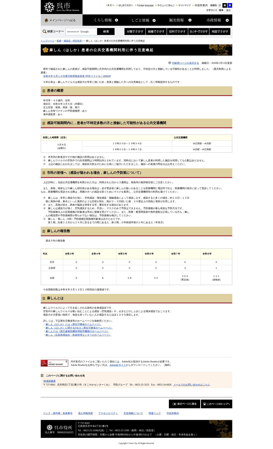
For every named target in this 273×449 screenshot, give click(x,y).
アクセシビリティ (108, 413)
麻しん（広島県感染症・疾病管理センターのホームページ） (78, 334)
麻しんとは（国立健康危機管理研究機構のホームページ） (77, 331)
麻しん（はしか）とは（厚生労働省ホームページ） (74, 324)
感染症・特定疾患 (73, 40)
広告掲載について (133, 413)
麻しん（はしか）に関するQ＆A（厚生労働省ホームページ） (79, 327)
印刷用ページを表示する (185, 63)
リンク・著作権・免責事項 (57, 413)
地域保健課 (49, 381)
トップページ (47, 40)
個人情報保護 (85, 413)
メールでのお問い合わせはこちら (191, 384)
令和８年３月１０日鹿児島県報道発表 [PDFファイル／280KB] (77, 76)
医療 (59, 40)
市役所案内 (173, 413)
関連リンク (155, 413)
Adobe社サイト (118, 365)
